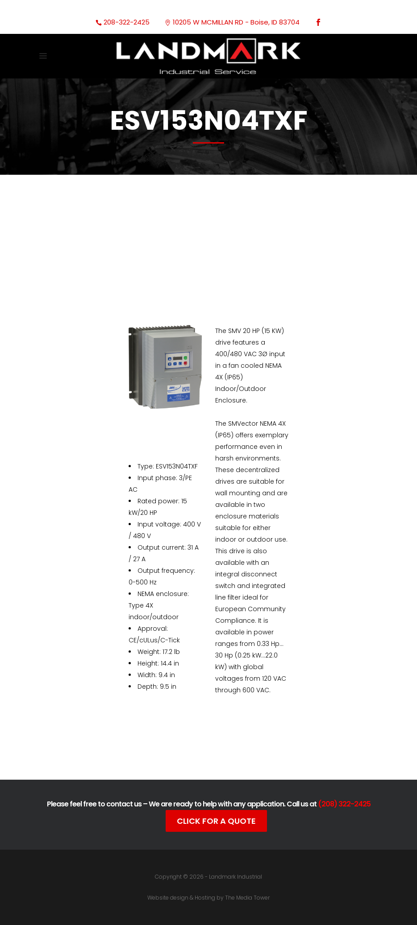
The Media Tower (247, 897)
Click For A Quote (216, 820)
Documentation (195, 749)
